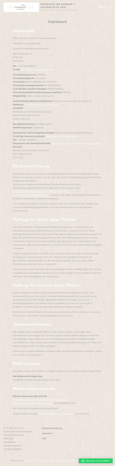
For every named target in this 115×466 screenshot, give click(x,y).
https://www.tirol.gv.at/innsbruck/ (41, 104)
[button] (96, 460)
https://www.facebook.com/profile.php (33, 403)
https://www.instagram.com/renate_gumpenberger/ (40, 399)
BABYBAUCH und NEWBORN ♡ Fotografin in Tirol (43, 461)
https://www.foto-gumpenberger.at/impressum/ (76, 143)
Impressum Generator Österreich (56, 413)
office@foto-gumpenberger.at (36, 69)
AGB (44, 438)
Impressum (47, 433)
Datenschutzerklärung (52, 428)
